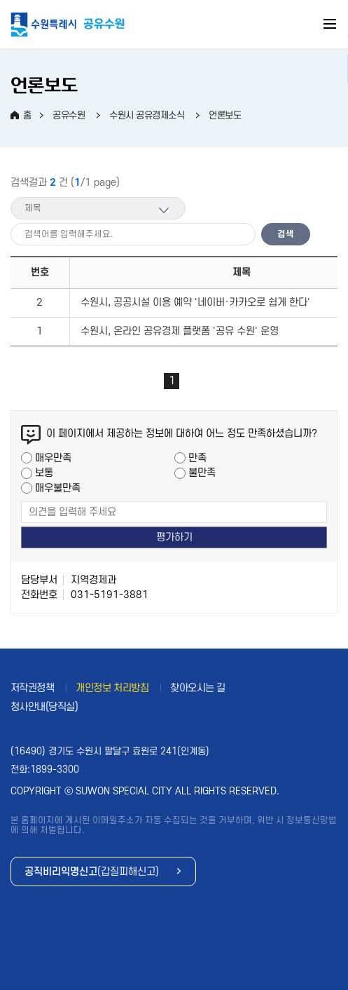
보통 (44, 473)
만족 (197, 458)
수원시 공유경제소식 (146, 115)
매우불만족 (58, 488)
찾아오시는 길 (197, 688)
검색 (285, 234)
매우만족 (53, 458)
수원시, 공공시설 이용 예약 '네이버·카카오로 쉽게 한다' (195, 302)
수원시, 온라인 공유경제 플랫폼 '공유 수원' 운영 (180, 331)
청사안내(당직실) (44, 707)
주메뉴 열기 (330, 26)
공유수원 (69, 115)
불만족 (202, 473)
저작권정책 (33, 688)
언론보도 (225, 115)
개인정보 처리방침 (112, 688)
